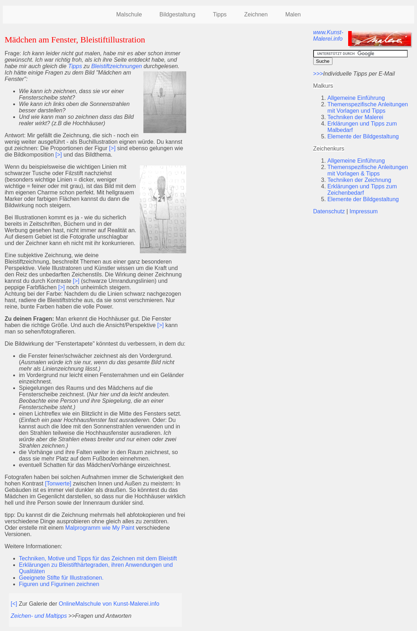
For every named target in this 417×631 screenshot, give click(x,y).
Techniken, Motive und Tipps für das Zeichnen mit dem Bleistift (98, 558)
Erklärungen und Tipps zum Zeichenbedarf (362, 189)
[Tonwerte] (59, 483)
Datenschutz (329, 211)
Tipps (220, 14)
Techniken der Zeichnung (359, 180)
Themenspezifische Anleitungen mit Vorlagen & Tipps (367, 170)
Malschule (129, 14)
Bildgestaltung (177, 14)
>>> (318, 74)
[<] (14, 604)
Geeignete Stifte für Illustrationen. (61, 578)
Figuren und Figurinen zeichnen (59, 584)
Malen (293, 14)
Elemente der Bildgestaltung (363, 136)
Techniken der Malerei (355, 117)
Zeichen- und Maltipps (39, 616)
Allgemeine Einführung (356, 98)
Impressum (364, 211)
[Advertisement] (250, 79)
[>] (112, 148)
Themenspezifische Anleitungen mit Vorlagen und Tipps (367, 107)
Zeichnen (256, 14)
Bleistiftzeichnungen (116, 66)
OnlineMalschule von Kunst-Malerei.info (109, 604)
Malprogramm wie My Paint (99, 528)
